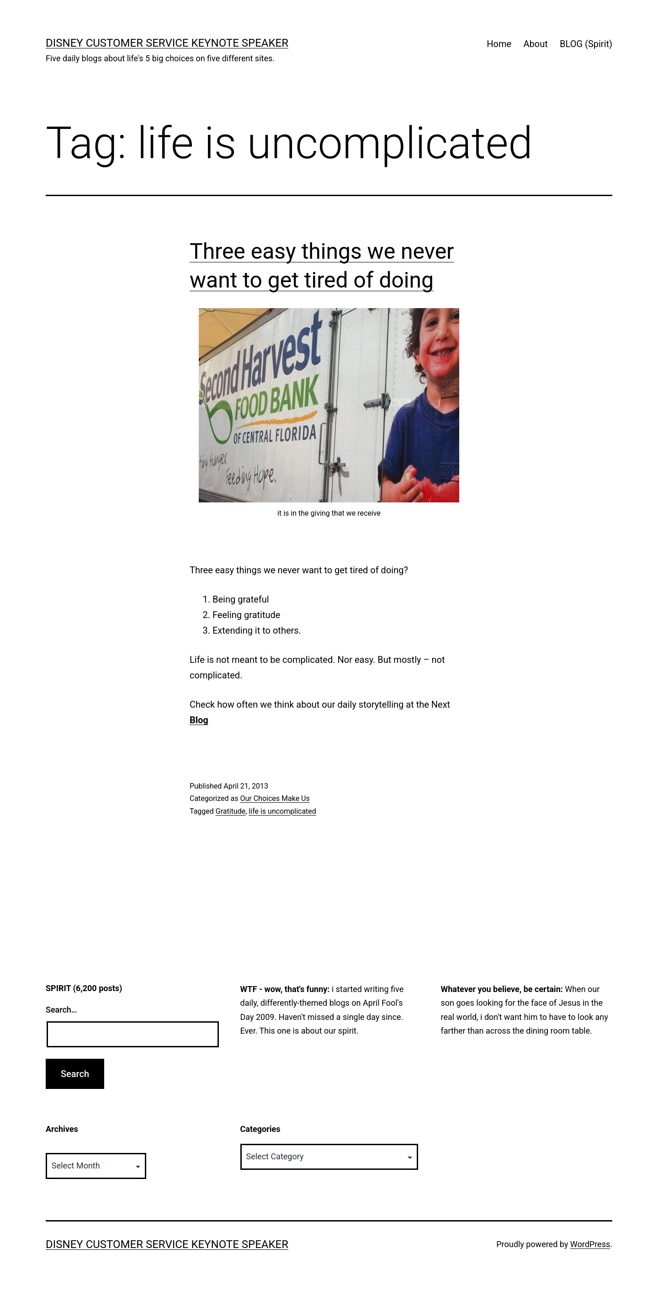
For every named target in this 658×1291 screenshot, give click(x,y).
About (535, 43)
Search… (61, 1009)
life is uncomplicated (282, 811)
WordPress (590, 1244)
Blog (199, 720)
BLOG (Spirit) (586, 43)
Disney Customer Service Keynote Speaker (167, 43)
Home (499, 43)
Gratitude (230, 811)
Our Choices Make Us (274, 798)
